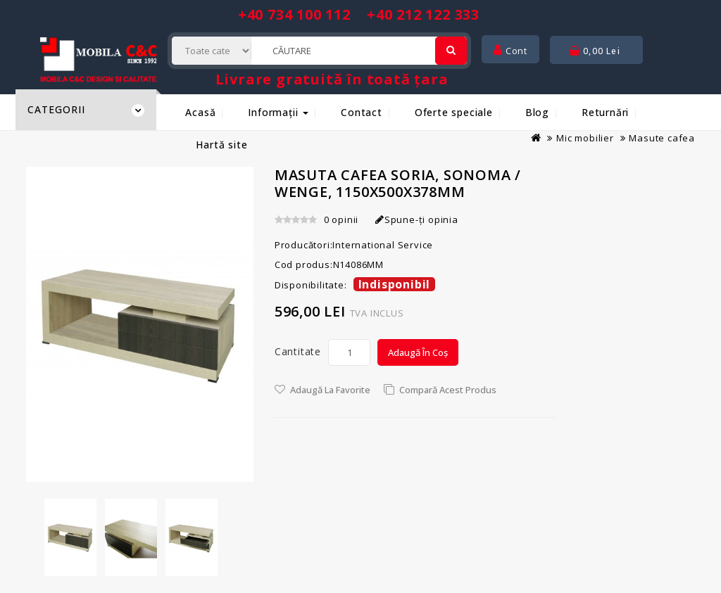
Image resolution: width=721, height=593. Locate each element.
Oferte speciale (454, 112)
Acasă (200, 112)
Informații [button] (278, 112)
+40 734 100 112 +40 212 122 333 (358, 14)
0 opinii (341, 219)
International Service (382, 244)
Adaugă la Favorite (330, 389)
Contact (361, 112)
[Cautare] (451, 51)
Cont (510, 50)
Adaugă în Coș (418, 352)
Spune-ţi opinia (416, 219)
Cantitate (298, 351)
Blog (537, 112)
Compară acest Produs (447, 389)
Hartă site (221, 144)
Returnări (605, 112)
